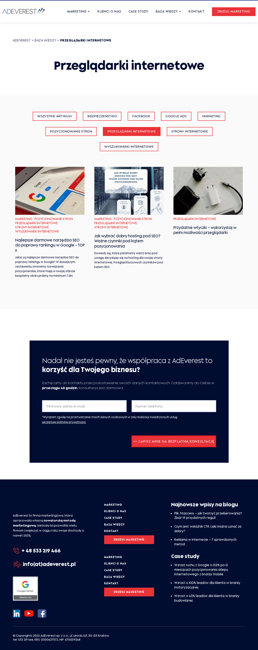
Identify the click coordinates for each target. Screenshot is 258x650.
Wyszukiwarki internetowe (128, 146)
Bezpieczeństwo (102, 116)
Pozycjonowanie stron (71, 131)
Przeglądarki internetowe (131, 131)
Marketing (211, 116)
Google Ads (176, 116)
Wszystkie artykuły (54, 116)
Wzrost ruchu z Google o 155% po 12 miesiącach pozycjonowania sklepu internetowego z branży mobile (201, 569)
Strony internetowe (189, 131)
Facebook (141, 116)
